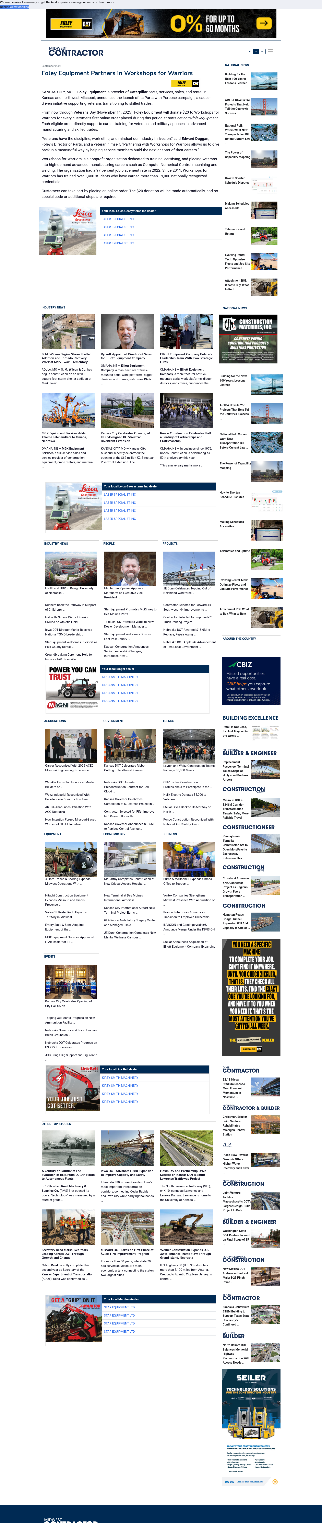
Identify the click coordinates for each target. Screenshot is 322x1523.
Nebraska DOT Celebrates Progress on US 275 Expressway (71, 1045)
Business (170, 834)
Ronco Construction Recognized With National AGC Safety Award (188, 822)
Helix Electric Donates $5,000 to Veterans (184, 797)
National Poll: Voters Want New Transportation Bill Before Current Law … (237, 134)
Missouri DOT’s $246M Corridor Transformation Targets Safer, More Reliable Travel (236, 809)
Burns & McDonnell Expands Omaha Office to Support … (187, 881)
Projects (170, 543)
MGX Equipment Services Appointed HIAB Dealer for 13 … (69, 939)
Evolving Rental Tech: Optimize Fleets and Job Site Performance (234, 584)
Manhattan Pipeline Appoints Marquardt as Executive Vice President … (123, 593)
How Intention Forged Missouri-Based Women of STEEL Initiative (70, 822)
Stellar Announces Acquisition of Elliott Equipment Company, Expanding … (189, 946)
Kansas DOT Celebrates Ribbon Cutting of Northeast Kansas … (125, 768)
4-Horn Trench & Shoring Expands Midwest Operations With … (68, 881)
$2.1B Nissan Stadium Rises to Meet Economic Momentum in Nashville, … (234, 1088)
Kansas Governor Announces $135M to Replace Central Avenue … (129, 826)
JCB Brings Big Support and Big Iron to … (71, 1057)
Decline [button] (5, 7)
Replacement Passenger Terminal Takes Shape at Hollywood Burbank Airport (236, 770)
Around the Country (239, 639)
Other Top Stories (56, 1124)
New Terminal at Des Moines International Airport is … (123, 898)
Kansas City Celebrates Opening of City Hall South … (68, 1004)
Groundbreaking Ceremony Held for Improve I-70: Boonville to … (69, 657)
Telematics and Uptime (235, 551)
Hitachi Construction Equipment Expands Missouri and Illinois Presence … (66, 900)
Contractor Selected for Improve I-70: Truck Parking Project (188, 620)
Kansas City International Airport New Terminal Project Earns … (129, 910)
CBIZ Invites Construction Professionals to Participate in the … (187, 784)
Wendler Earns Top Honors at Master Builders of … (70, 784)
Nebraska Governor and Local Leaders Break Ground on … (71, 1032)
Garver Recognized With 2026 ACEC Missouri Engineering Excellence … (69, 768)
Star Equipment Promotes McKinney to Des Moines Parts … (130, 612)
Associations (55, 721)
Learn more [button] (106, 2)
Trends (168, 721)
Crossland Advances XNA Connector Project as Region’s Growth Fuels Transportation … (236, 887)
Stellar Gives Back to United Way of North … (187, 809)
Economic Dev (114, 834)
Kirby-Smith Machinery (120, 677)
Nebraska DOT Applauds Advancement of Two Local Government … (189, 644)
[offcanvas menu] (270, 51)
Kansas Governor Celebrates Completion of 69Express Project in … (129, 801)
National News (237, 65)
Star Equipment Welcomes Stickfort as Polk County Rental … (71, 644)
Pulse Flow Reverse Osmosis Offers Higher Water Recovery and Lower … (236, 1163)
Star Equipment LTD (119, 1307)
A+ (262, 51)
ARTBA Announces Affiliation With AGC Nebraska (68, 809)
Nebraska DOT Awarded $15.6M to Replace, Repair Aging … (186, 632)
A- (250, 51)
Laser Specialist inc (118, 219)
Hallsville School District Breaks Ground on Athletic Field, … (66, 620)
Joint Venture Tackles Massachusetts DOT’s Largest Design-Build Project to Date (237, 1201)
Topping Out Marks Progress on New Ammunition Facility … (70, 1020)
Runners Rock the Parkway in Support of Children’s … (70, 607)
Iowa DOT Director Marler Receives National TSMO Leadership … (68, 632)
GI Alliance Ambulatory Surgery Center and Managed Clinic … (130, 922)
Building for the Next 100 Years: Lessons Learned (236, 79)
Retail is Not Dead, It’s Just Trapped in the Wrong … (235, 731)
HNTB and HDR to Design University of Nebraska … (69, 591)
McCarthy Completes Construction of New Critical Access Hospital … (129, 881)
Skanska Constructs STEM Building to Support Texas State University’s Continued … (236, 1315)
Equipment (52, 834)
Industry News (53, 307)
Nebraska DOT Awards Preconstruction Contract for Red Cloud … (126, 786)
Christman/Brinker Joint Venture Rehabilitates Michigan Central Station (235, 1125)
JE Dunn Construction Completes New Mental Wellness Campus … (130, 935)
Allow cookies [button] (19, 7)
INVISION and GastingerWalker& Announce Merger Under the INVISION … (189, 929)
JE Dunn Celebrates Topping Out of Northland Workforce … (187, 591)
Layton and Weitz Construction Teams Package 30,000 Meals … (189, 768)
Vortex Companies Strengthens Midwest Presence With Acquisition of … (189, 900)
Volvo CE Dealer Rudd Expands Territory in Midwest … (66, 915)
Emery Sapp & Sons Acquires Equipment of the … (64, 927)
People (109, 543)
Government (113, 721)
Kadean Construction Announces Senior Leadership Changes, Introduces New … (126, 651)
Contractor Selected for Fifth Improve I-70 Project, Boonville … (129, 814)
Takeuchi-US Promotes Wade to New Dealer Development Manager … (129, 624)
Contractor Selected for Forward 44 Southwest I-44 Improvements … (187, 607)
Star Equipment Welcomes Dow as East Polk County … (127, 636)
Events (50, 956)
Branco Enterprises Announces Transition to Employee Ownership (186, 915)
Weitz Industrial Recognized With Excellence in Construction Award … (69, 797)
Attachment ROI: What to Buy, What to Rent (237, 285)
